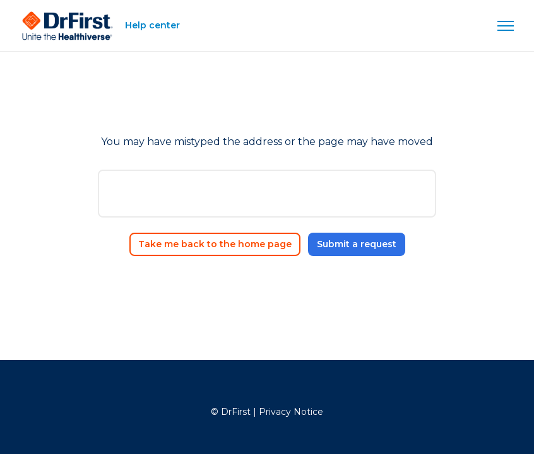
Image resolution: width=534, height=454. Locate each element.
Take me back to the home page (215, 244)
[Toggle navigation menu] (505, 26)
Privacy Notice (291, 411)
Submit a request (356, 244)
